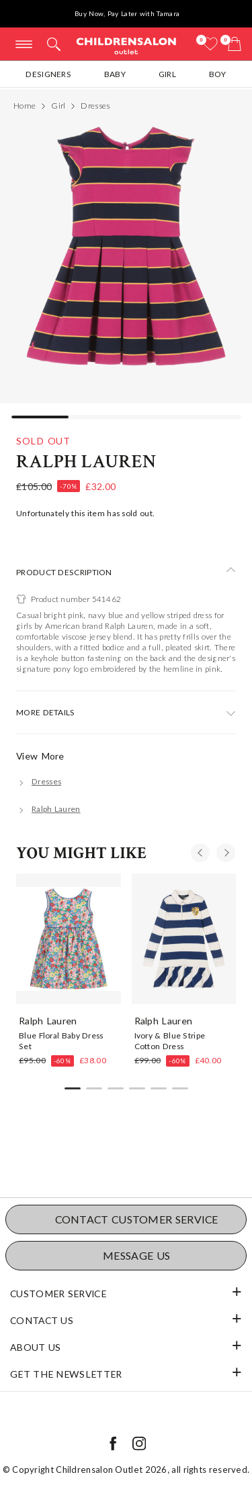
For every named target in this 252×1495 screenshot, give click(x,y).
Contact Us (41, 1320)
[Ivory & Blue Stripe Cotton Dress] (184, 939)
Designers (48, 74)
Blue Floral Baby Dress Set (61, 1040)
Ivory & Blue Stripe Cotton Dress (170, 1040)
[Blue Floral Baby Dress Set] (68, 939)
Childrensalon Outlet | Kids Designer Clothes (126, 45)
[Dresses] (38, 781)
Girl (167, 74)
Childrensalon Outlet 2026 (111, 1469)
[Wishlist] (210, 44)
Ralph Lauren (86, 461)
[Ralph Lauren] (48, 809)
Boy (217, 74)
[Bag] (234, 44)
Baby (115, 74)
